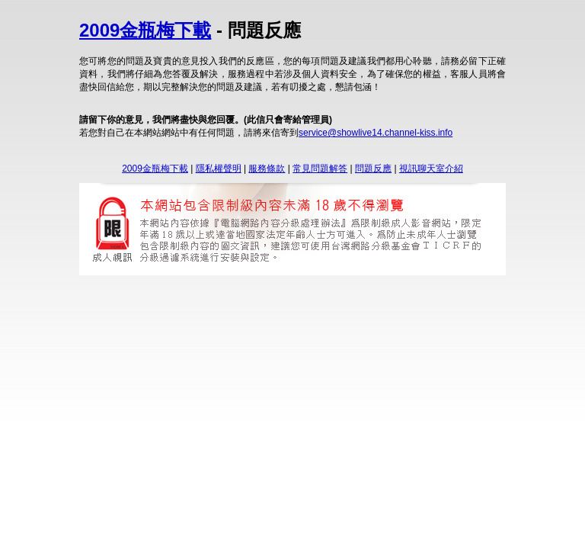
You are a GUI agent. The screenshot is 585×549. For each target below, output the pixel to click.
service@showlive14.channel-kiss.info (375, 132)
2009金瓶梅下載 (145, 30)
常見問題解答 (319, 168)
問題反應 (373, 168)
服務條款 (266, 168)
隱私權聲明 (218, 168)
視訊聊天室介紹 (431, 168)
